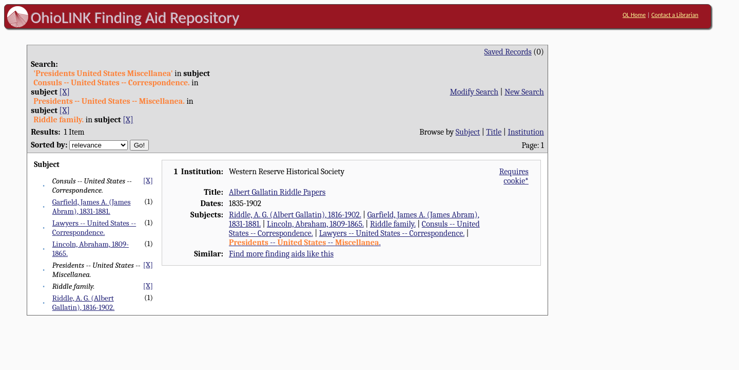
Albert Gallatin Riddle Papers (277, 192)
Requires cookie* (514, 176)
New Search (524, 92)
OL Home (634, 14)
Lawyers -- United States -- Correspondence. (94, 227)
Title (493, 132)
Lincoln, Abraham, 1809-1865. (315, 224)
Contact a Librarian (674, 14)
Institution (526, 132)
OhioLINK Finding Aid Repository (135, 17)
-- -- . (305, 242)
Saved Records (508, 52)
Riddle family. (393, 224)
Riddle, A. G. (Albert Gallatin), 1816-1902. (83, 302)
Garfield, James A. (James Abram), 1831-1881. (91, 206)
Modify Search (474, 92)
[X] (65, 92)
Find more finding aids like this (281, 253)
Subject (468, 132)
